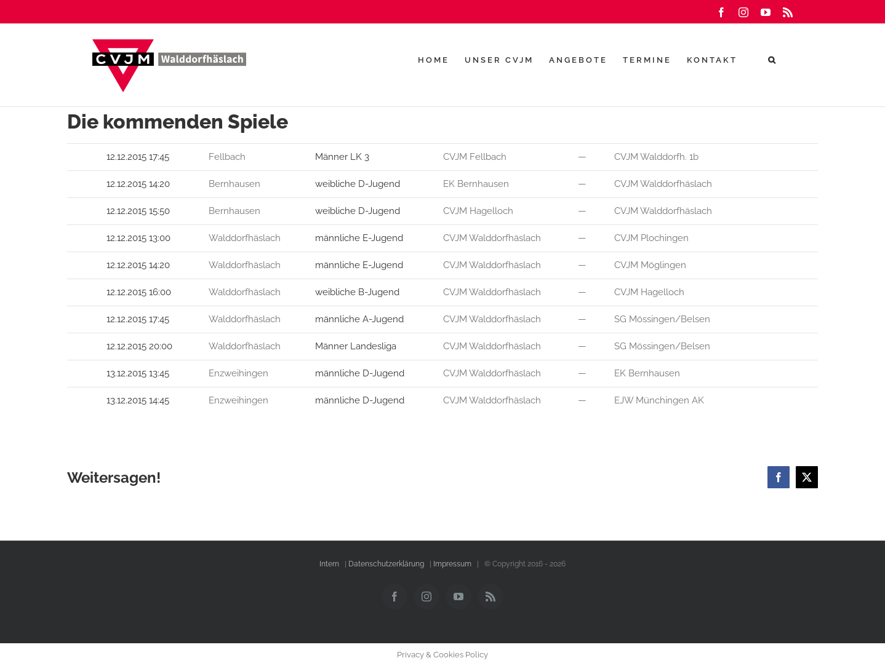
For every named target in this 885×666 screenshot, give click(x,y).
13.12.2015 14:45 (139, 400)
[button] (772, 59)
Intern (329, 564)
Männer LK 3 (342, 156)
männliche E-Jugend (360, 238)
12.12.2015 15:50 (139, 210)
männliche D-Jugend (361, 373)
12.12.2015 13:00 (139, 238)
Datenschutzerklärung (386, 564)
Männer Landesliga (357, 346)
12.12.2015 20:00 (140, 346)
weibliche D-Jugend (358, 183)
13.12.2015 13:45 (139, 373)
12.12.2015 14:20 (139, 183)
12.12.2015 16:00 (140, 292)
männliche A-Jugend (360, 319)
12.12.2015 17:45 (139, 156)
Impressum (452, 564)
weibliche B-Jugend (358, 292)
